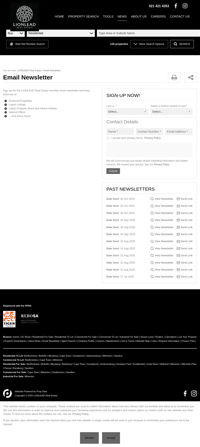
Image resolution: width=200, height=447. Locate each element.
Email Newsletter (51, 341)
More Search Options (149, 44)
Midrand (164, 364)
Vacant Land (146, 337)
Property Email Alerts (15, 341)
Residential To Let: (13, 356)
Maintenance (112, 341)
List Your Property (187, 337)
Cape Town (65, 356)
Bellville (43, 356)
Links (154, 341)
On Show (25, 337)
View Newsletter (164, 198)
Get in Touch (127, 341)
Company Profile (85, 341)
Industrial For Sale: (13, 376)
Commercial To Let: (14, 360)
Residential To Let (64, 337)
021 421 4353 (159, 6)
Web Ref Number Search (27, 44)
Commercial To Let (108, 337)
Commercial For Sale (86, 337)
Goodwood (78, 356)
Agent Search (68, 341)
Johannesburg (93, 356)
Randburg (18, 368)
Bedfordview (30, 356)
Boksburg (67, 364)
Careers (100, 341)
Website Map (142, 341)
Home (16, 337)
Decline (89, 437)
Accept (111, 437)
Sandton (118, 356)
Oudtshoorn (58, 372)
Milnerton (107, 356)
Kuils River (152, 364)
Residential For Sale (42, 337)
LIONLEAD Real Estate (29, 70)
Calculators (170, 337)
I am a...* (111, 105)
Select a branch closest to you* (169, 105)
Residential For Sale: (14, 364)
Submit (113, 171)
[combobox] (149, 33)
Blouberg (53, 356)
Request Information (169, 341)
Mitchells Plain (189, 364)
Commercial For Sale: (15, 372)
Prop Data (42, 391)
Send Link (187, 198)
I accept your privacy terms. (136, 137)
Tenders (159, 337)
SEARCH (182, 44)
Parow (7, 368)
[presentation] (149, 150)
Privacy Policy (152, 137)
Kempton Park (123, 364)
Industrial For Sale (129, 337)
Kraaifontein (139, 364)
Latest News (34, 341)
